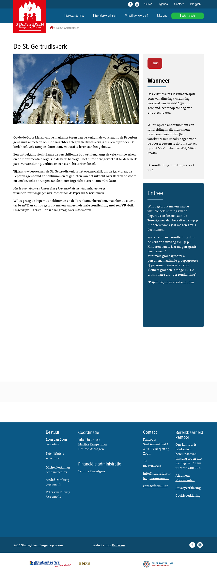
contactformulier (155, 485)
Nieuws (148, 4)
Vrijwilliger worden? (136, 16)
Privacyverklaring (188, 487)
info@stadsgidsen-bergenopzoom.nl (157, 475)
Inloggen (195, 4)
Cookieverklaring (188, 495)
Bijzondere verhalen (104, 16)
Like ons (162, 16)
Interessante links (74, 16)
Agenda (163, 4)
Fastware (118, 545)
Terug (155, 63)
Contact (179, 4)
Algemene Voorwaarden (185, 477)
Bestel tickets (187, 16)
